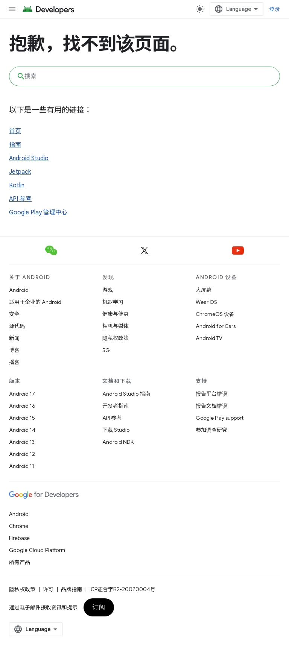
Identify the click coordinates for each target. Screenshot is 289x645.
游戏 (107, 290)
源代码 (17, 326)
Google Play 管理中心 (38, 212)
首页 (15, 131)
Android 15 (22, 417)
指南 (15, 145)
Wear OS (206, 302)
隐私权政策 (115, 338)
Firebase (19, 538)
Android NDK (118, 442)
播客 (14, 362)
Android (19, 290)
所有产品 (19, 562)
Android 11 (21, 466)
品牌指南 (71, 589)
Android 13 (22, 442)
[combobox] (144, 76)
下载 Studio (115, 429)
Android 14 (22, 429)
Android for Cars (216, 326)
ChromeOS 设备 (215, 314)
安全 (14, 314)
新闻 (14, 338)
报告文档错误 (211, 405)
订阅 (99, 607)
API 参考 (20, 199)
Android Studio (29, 158)
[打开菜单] (12, 9)
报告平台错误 (211, 393)
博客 (14, 350)
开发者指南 (115, 405)
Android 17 (22, 393)
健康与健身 (115, 314)
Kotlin (16, 185)
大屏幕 (203, 290)
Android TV (209, 338)
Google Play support (219, 417)
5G (106, 350)
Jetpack (20, 172)
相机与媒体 (115, 326)
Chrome (18, 526)
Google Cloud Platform (37, 550)
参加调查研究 (211, 429)
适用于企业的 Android (35, 302)
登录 (274, 9)
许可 (48, 589)
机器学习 (112, 302)
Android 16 (22, 405)
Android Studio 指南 (126, 393)
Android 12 (22, 454)
